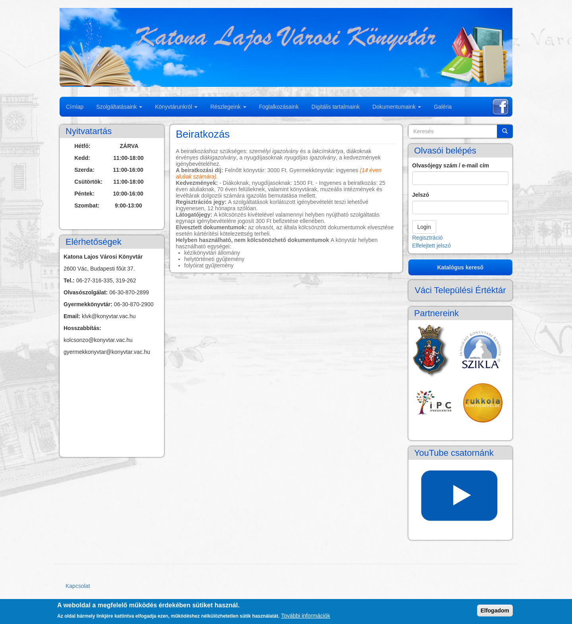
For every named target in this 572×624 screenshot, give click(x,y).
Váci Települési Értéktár (460, 290)
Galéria (443, 107)
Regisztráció (427, 237)
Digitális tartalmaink (335, 107)
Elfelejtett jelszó (431, 245)
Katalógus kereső (460, 267)
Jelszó (420, 195)
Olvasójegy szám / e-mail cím (450, 165)
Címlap (74, 107)
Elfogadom (495, 610)
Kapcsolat (78, 586)
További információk (305, 615)
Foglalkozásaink (279, 107)
